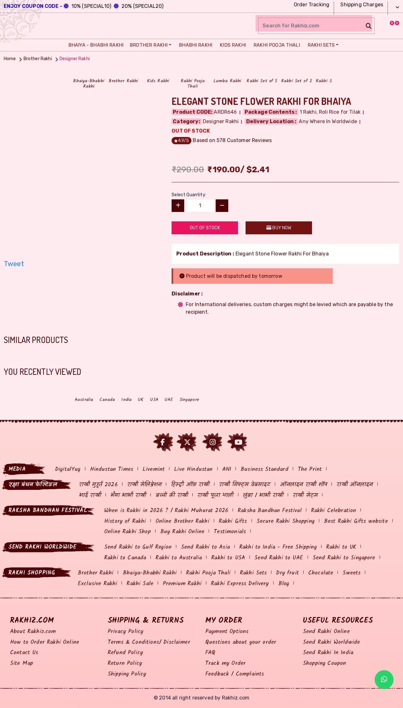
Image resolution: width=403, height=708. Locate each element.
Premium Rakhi (182, 583)
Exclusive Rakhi (97, 583)
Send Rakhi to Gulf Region (138, 547)
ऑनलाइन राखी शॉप (303, 484)
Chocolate (320, 573)
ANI (226, 469)
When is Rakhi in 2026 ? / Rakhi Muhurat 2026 (166, 510)
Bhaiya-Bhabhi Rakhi (150, 573)
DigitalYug (68, 469)
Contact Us (24, 652)
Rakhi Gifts (233, 521)
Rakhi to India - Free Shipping (278, 547)
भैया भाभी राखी (128, 495)
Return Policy (125, 663)
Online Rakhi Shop (127, 531)
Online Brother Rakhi (182, 521)
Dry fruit (287, 573)
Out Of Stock (205, 228)
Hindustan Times (111, 469)
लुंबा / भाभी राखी (263, 495)
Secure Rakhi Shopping (286, 521)
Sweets (351, 573)
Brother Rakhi (147, 45)
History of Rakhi (125, 521)
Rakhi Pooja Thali (275, 45)
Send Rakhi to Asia (205, 547)
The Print (310, 469)
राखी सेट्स (305, 495)
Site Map (21, 663)
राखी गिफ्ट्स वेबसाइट (244, 484)
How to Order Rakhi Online (44, 642)
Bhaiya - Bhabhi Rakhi (94, 45)
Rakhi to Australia (179, 557)
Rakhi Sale (140, 583)
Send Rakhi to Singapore (344, 557)
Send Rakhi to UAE (278, 557)
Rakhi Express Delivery (240, 583)
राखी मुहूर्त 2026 (98, 484)
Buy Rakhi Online (182, 531)
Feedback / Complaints (234, 674)
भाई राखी (90, 495)
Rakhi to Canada (125, 557)
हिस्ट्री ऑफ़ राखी (190, 484)
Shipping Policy (127, 674)
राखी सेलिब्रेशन (144, 484)
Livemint (154, 469)
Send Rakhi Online (326, 631)
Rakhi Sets (319, 45)
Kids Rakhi (231, 45)
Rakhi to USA (228, 557)
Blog (283, 583)
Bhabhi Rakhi (194, 45)
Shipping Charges (361, 5)
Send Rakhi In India (328, 652)
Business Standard (264, 469)
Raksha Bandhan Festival (270, 510)
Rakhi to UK (341, 547)
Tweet (14, 264)
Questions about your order (240, 642)
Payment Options (226, 631)
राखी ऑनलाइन (355, 484)
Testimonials (230, 531)
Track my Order (225, 663)
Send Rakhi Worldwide (331, 642)
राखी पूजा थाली (215, 495)
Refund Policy (125, 652)
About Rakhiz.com (33, 631)
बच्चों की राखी (172, 495)
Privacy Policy (125, 631)
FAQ (210, 652)
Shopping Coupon (324, 663)
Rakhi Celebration (333, 510)
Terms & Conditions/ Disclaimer (149, 642)
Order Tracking (310, 5)
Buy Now (278, 228)
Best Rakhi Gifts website (356, 521)
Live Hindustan (193, 469)
